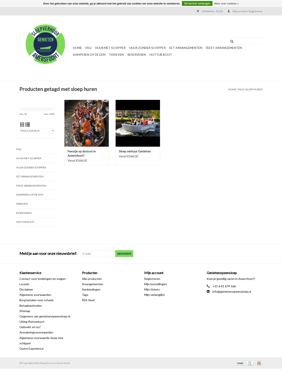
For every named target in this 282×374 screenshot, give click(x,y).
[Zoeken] (245, 41)
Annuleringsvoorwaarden (36, 332)
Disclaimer (26, 289)
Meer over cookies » (226, 3)
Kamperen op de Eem (89, 54)
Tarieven (116, 54)
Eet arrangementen (185, 48)
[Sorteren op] (37, 131)
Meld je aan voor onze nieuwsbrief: (48, 253)
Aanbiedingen (91, 289)
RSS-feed (88, 300)
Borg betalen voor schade (36, 300)
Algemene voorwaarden (35, 295)
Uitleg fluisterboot (31, 321)
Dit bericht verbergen (197, 3)
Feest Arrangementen (224, 48)
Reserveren (136, 54)
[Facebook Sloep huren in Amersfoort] (244, 253)
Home (77, 48)
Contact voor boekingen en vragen (42, 278)
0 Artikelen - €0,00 (210, 11)
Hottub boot (161, 54)
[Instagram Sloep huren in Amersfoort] (259, 253)
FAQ (89, 48)
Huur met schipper (110, 48)
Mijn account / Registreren (245, 11)
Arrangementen (92, 284)
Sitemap (24, 311)
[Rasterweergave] (22, 124)
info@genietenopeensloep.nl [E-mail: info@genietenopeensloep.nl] (231, 291)
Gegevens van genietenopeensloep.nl (44, 316)
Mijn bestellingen (155, 284)
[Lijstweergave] (27, 124)
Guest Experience (31, 348)
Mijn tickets (152, 289)
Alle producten (92, 278)
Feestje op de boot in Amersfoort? (82, 153)
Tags (241, 89)
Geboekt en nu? (30, 327)
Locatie (24, 284)
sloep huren (254, 89)
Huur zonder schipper (147, 48)
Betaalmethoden (30, 305)
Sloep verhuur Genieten (135, 151)
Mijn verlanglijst (154, 295)
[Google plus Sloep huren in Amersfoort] (251, 253)
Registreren (152, 278)
